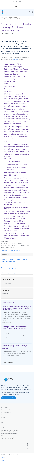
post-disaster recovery (6, 283)
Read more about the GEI (7, 397)
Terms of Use (3, 461)
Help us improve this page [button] (9, 272)
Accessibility (3, 457)
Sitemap (2, 460)
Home (2, 17)
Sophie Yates (15, 59)
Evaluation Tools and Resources (11, 17)
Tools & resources (5, 414)
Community (3, 417)
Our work (11, 4)
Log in (19, 1)
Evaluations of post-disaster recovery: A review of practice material (15, 18)
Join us (15, 1)
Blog (15, 4)
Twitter (30, 443)
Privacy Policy (3, 458)
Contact (19, 4)
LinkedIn (31, 449)
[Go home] (9, 12)
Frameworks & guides (6, 409)
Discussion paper (10, 33)
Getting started (4, 407)
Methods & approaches (6, 412)
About (23, 4)
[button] (29, 12)
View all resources (7, 362)
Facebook (31, 445)
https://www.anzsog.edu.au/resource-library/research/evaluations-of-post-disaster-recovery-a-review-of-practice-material (15, 259)
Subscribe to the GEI (6, 438)
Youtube (30, 447)
